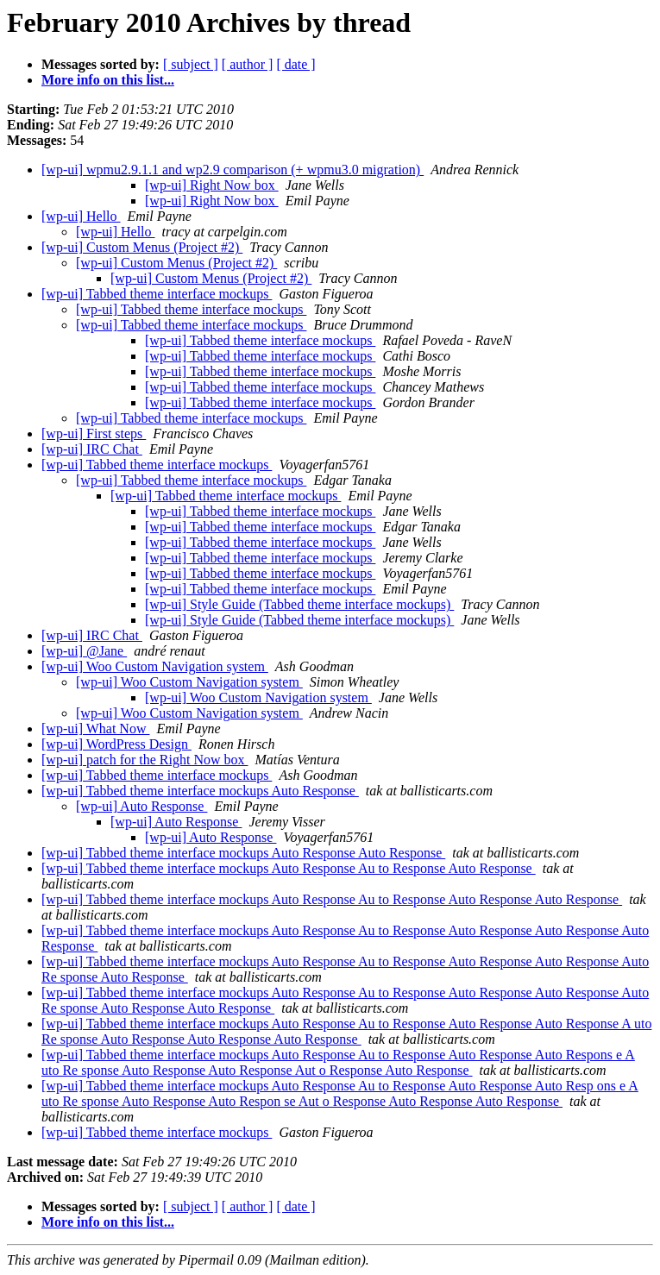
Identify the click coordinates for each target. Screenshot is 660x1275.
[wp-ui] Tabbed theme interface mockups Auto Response (200, 790)
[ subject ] (190, 64)
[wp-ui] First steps (93, 433)
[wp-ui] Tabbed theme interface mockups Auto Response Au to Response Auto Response (288, 868)
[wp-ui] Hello (81, 216)
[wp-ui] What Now (95, 728)
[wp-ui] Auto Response (141, 806)
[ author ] (247, 64)
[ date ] (295, 64)
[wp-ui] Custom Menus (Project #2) (141, 247)
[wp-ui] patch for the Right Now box (144, 759)
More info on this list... (107, 79)
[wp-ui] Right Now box (212, 185)
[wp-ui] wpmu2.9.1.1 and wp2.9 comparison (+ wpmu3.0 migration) (232, 169)
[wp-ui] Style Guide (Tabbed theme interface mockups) (299, 604)
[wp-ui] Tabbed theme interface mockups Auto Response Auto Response (243, 852)
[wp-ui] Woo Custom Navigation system (154, 666)
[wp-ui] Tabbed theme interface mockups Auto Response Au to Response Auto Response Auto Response (331, 899)
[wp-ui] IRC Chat (91, 449)
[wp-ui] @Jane (84, 651)
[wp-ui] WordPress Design (116, 744)
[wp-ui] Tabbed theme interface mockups (156, 293)
